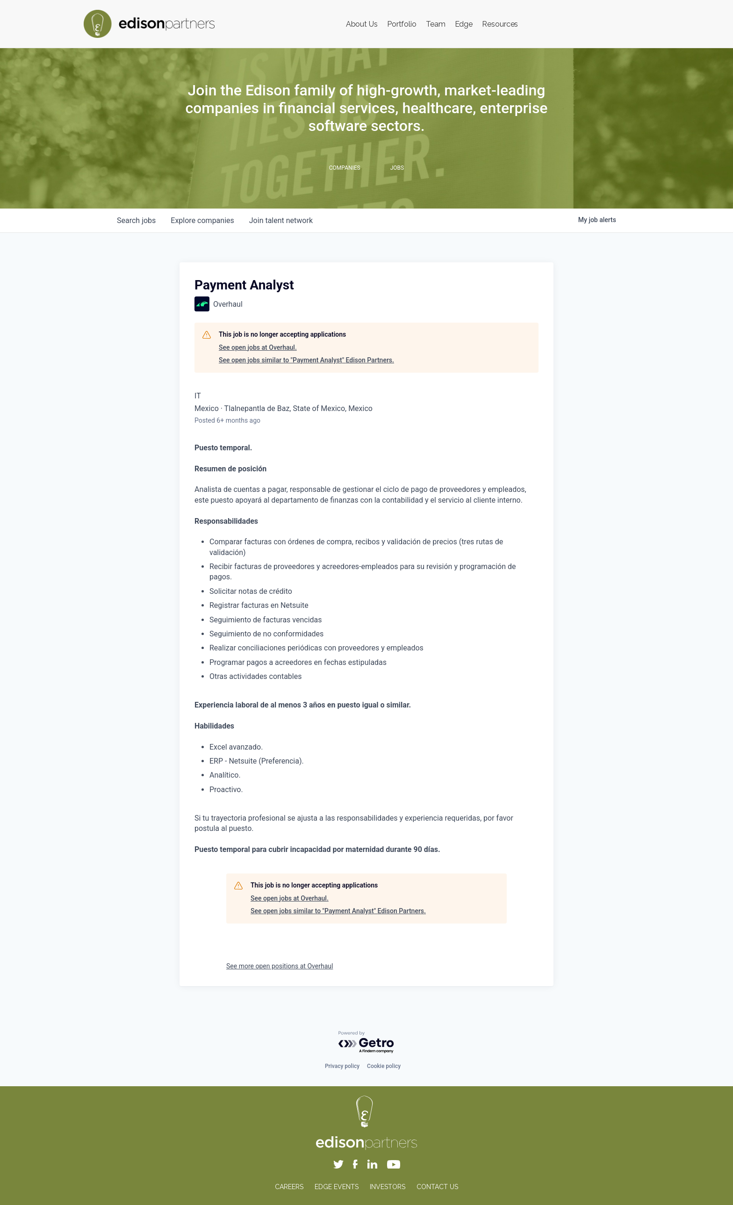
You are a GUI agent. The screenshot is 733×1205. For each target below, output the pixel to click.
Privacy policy (342, 1066)
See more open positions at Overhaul (279, 966)
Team (436, 24)
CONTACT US (437, 1187)
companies (202, 220)
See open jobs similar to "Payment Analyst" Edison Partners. (306, 360)
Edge (464, 24)
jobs (136, 220)
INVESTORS (387, 1187)
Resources (500, 24)
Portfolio (402, 24)
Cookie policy (384, 1066)
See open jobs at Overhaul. (258, 347)
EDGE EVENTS (337, 1187)
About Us (362, 24)
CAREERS (289, 1187)
